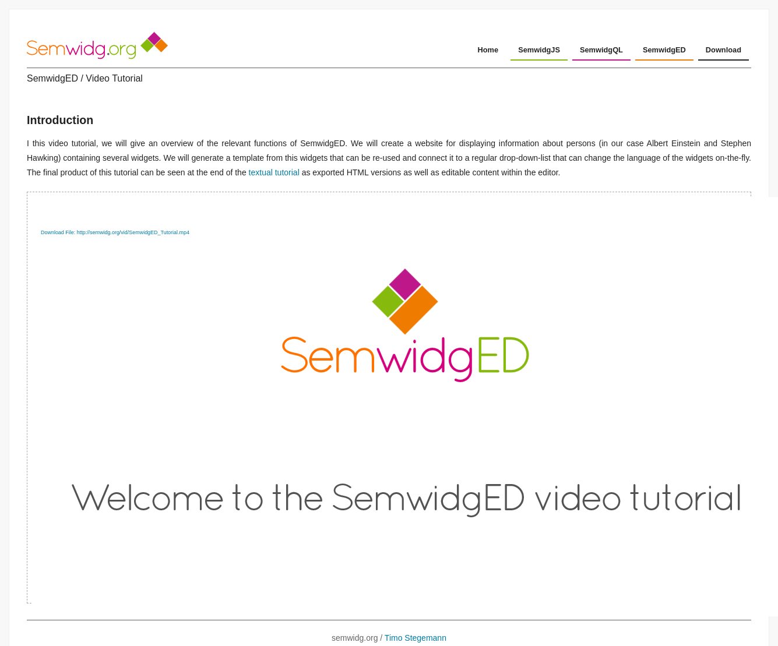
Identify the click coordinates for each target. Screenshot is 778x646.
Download (723, 49)
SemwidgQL (601, 49)
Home (488, 49)
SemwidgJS (539, 49)
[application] (389, 397)
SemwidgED (664, 49)
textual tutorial (274, 172)
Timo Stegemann (415, 638)
